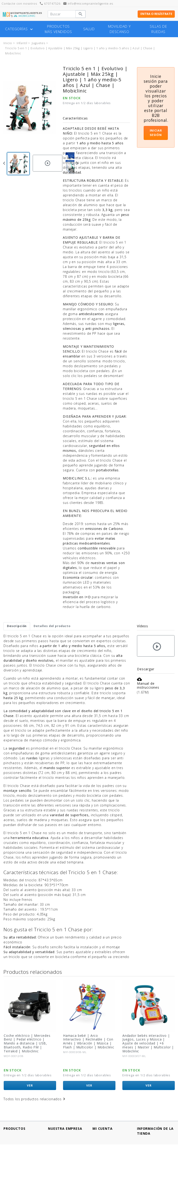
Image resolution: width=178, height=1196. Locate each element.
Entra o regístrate (156, 14)
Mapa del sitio (60, 1184)
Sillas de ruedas (158, 29)
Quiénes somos (61, 1164)
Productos (14, 1128)
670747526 (49, 4)
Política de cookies (64, 1149)
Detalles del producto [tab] (52, 626)
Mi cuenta (102, 1128)
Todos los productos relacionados (35, 1099)
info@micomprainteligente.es (88, 4)
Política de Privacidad (66, 1145)
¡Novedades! (13, 1145)
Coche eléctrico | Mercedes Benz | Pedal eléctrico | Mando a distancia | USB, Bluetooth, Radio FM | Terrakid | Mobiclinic (86, 1043)
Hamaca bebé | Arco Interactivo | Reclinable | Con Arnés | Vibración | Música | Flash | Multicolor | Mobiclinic (147, 1041)
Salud (89, 28)
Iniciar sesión (156, 133)
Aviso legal (56, 1135)
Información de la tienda (155, 1131)
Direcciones (102, 1145)
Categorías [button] (19, 29)
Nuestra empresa (65, 1128)
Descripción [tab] (17, 626)
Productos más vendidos (58, 29)
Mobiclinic (12, 1061)
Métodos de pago (63, 1140)
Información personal (110, 1135)
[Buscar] (62, 14)
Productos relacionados (32, 971)
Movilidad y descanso (119, 29)
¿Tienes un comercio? (66, 1169)
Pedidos (99, 1140)
